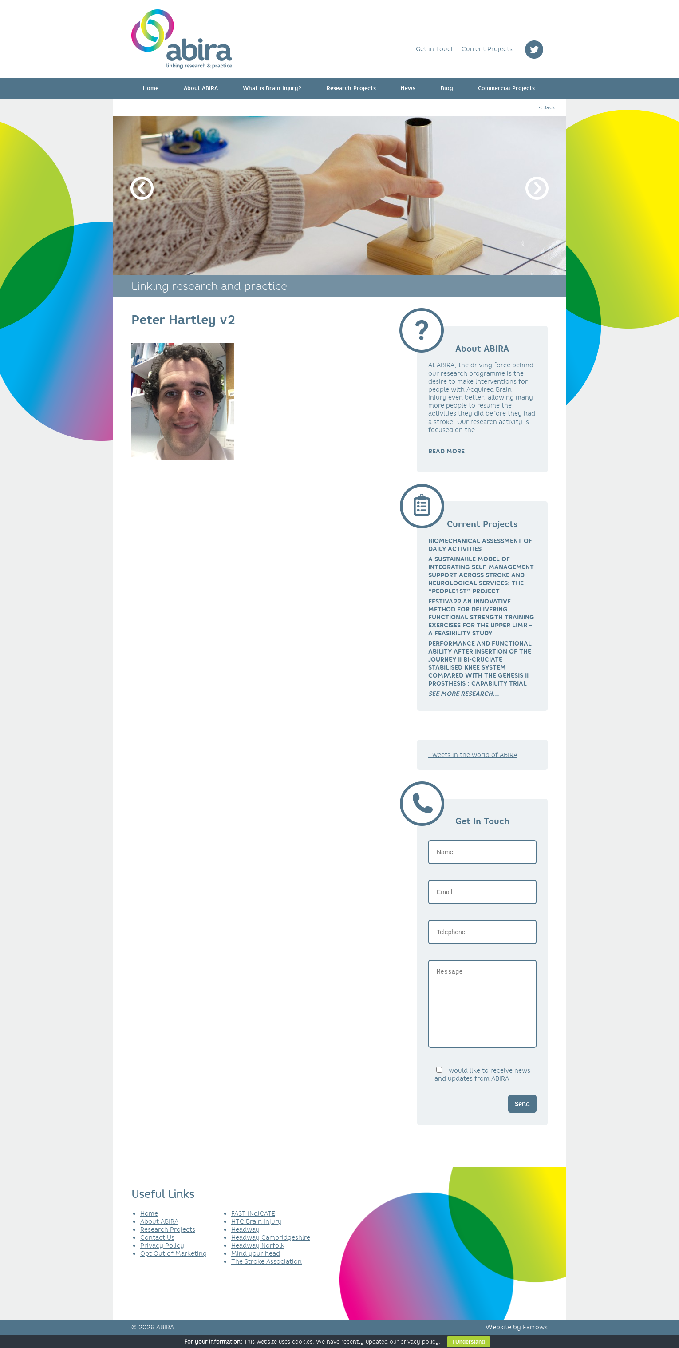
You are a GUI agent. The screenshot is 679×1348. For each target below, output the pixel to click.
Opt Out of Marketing (173, 1267)
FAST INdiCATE (253, 1227)
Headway (245, 1243)
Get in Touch (435, 49)
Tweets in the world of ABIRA (472, 755)
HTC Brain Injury (256, 1235)
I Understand (468, 1342)
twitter (534, 49)
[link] (463, 694)
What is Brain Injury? (272, 88)
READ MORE (446, 451)
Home (150, 88)
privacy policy (419, 1341)
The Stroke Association (266, 1275)
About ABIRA (201, 88)
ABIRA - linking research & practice (181, 39)
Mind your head (255, 1267)
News (408, 88)
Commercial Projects (506, 88)
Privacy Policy (162, 1259)
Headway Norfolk (257, 1259)
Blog (447, 88)
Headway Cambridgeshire (270, 1251)
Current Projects (487, 49)
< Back (547, 107)
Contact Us (157, 1251)
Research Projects (351, 88)
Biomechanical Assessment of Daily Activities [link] (480, 545)
